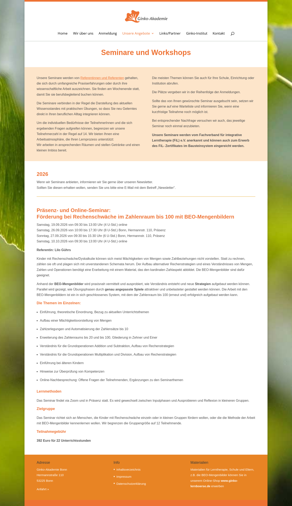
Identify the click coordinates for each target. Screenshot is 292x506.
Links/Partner (170, 34)
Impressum (123, 476)
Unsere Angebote (136, 34)
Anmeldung (108, 34)
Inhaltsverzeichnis (128, 469)
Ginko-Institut (196, 34)
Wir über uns (83, 34)
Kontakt (219, 34)
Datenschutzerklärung (131, 483)
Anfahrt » (43, 489)
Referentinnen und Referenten (102, 78)
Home (63, 34)
